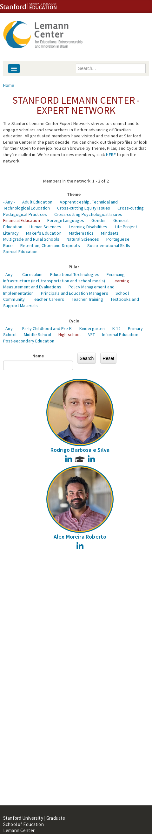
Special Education (20, 251)
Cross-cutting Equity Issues (83, 208)
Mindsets (110, 233)
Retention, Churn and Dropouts (50, 245)
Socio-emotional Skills (108, 245)
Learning (121, 281)
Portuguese (117, 239)
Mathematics (81, 233)
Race (8, 245)
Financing (116, 274)
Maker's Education (43, 233)
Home (9, 85)
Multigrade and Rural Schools (31, 239)
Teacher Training (87, 299)
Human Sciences (45, 227)
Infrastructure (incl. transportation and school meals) (54, 281)
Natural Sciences (83, 239)
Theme (74, 194)
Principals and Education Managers (74, 293)
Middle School (37, 334)
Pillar (74, 267)
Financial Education (21, 220)
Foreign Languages (65, 220)
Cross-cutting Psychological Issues (88, 214)
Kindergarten (92, 328)
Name (38, 356)
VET (91, 334)
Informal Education (120, 334)
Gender (98, 220)
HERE (111, 154)
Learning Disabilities (88, 227)
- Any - (9, 202)
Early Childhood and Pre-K (47, 328)
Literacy (11, 233)
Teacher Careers (48, 299)
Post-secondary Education (28, 341)
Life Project (126, 227)
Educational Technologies (74, 274)
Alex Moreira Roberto (80, 536)
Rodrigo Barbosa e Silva (79, 449)
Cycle (74, 321)
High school (69, 334)
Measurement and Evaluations (32, 287)
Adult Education (37, 202)
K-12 (116, 328)
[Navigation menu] (14, 68)
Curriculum (32, 274)
